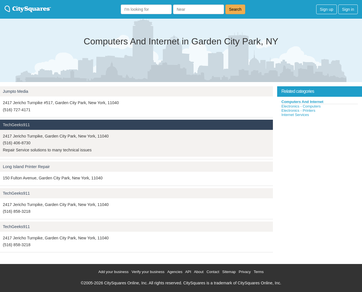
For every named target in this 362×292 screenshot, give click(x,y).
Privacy (245, 272)
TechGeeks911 (16, 125)
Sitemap (229, 272)
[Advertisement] (319, 159)
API (188, 272)
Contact (212, 272)
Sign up (326, 9)
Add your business (113, 272)
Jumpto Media (15, 91)
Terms (259, 272)
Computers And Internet (302, 102)
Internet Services (295, 115)
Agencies (174, 272)
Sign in (348, 9)
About (199, 272)
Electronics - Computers (301, 106)
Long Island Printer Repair (26, 166)
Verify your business (148, 272)
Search (235, 9)
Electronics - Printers (298, 110)
